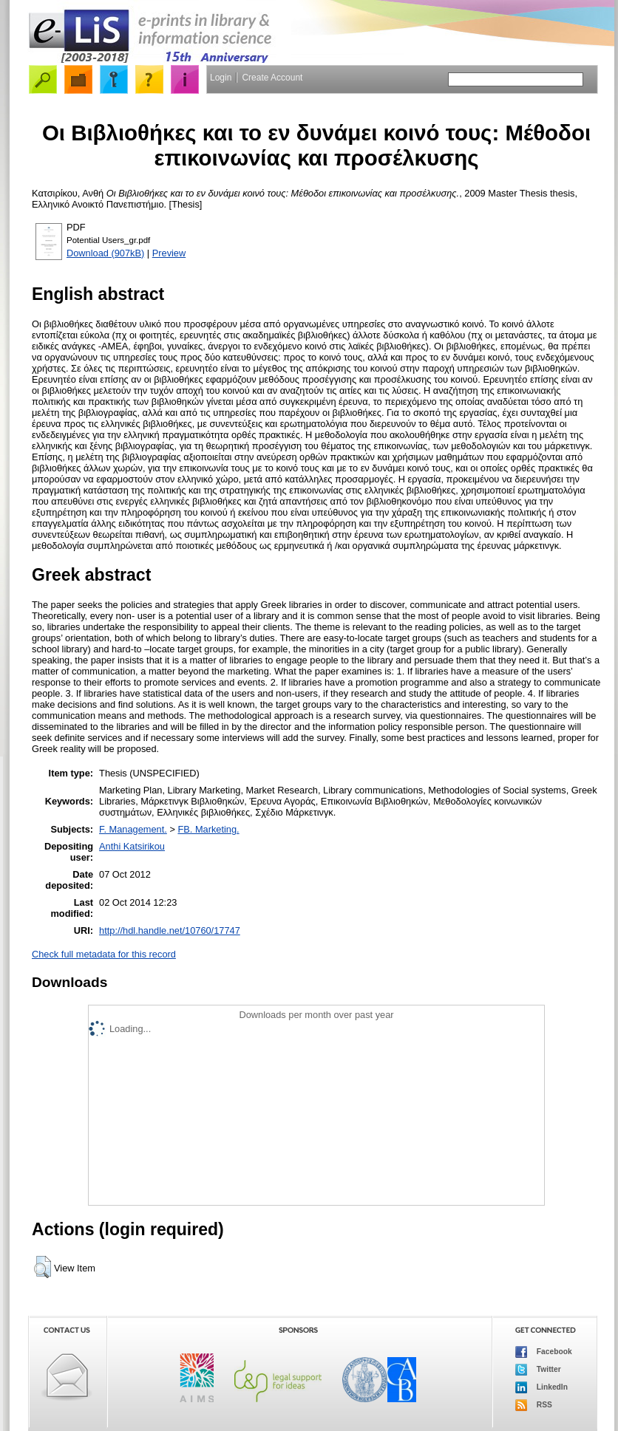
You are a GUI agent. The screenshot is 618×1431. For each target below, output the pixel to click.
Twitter (538, 1370)
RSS (533, 1405)
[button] (42, 1267)
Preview (169, 253)
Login (220, 77)
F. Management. (133, 829)
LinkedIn (541, 1387)
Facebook (543, 1352)
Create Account (272, 77)
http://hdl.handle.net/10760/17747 (169, 930)
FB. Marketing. (208, 829)
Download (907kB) (105, 253)
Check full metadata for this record (104, 954)
